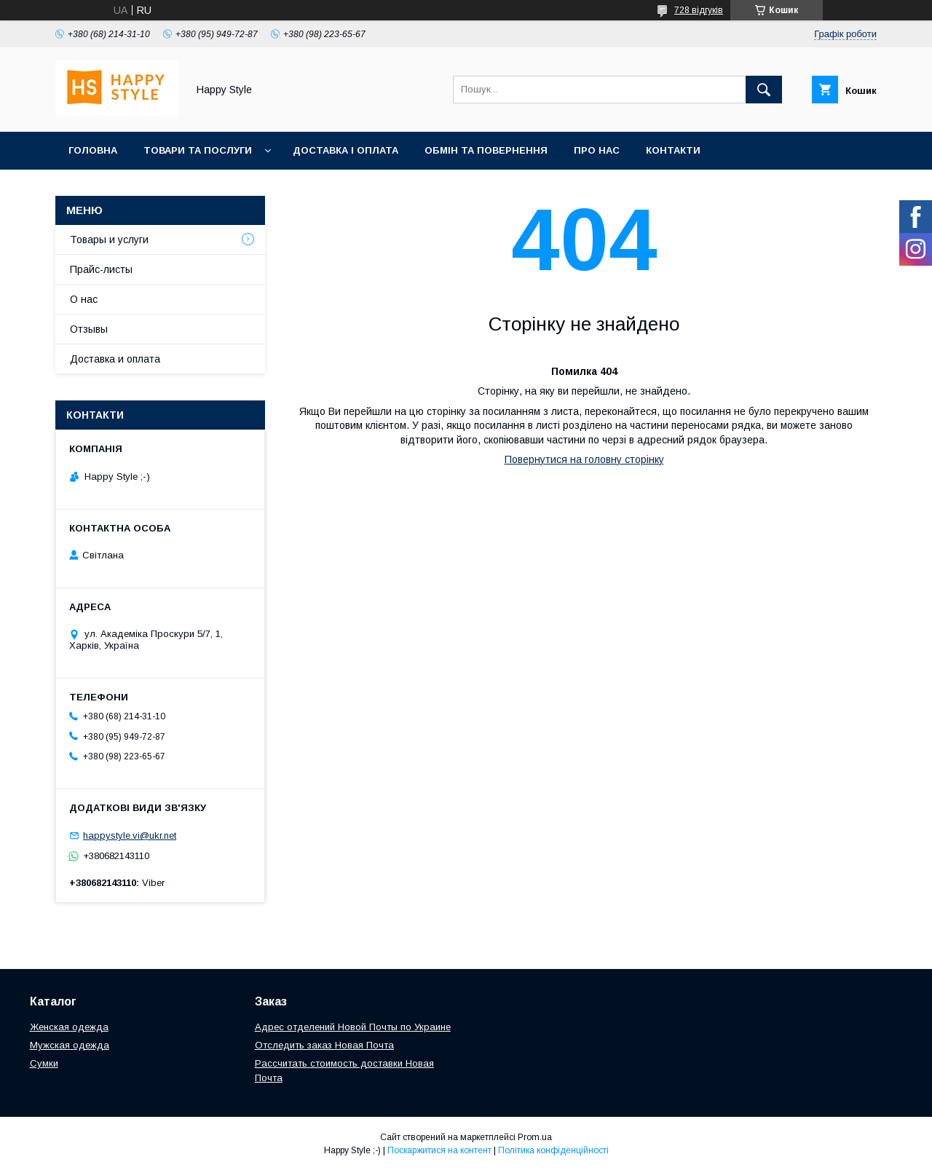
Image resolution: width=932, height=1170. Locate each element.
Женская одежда (69, 1026)
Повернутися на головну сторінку (584, 459)
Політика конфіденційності (553, 1150)
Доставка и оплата (115, 359)
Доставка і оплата (345, 150)
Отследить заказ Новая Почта (324, 1045)
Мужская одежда (69, 1045)
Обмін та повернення (486, 150)
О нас (84, 299)
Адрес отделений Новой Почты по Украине (353, 1026)
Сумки (44, 1063)
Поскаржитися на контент (439, 1150)
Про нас (597, 150)
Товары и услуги (109, 239)
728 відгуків (698, 10)
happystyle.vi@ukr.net (129, 835)
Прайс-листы (101, 269)
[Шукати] (764, 89)
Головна (92, 150)
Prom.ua (535, 1137)
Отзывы (89, 329)
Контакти (673, 150)
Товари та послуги (197, 150)
